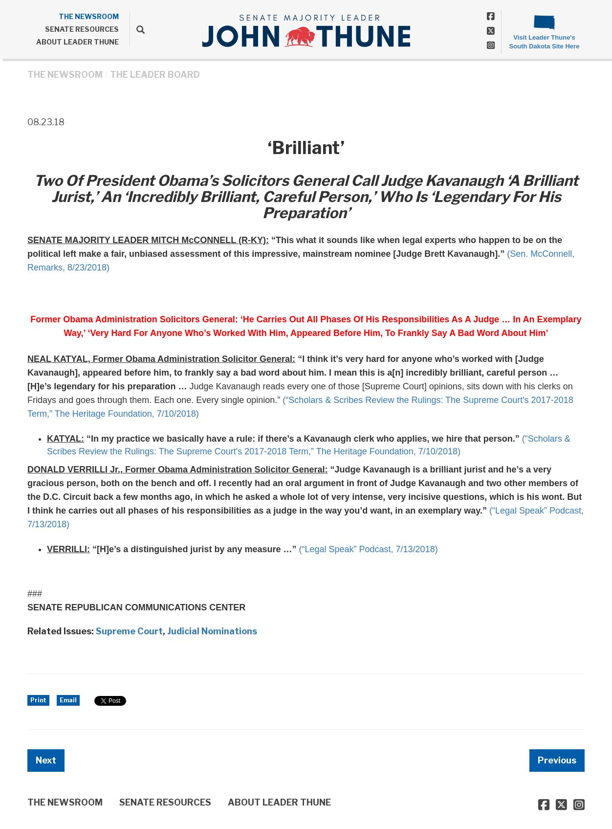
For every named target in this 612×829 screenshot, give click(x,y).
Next (46, 760)
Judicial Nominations (212, 631)
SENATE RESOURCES (82, 29)
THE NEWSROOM (89, 16)
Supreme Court (129, 631)
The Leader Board (155, 74)
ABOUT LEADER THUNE (77, 42)
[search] (137, 29)
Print (38, 700)
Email (68, 700)
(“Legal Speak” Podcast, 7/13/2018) (368, 549)
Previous (557, 760)
